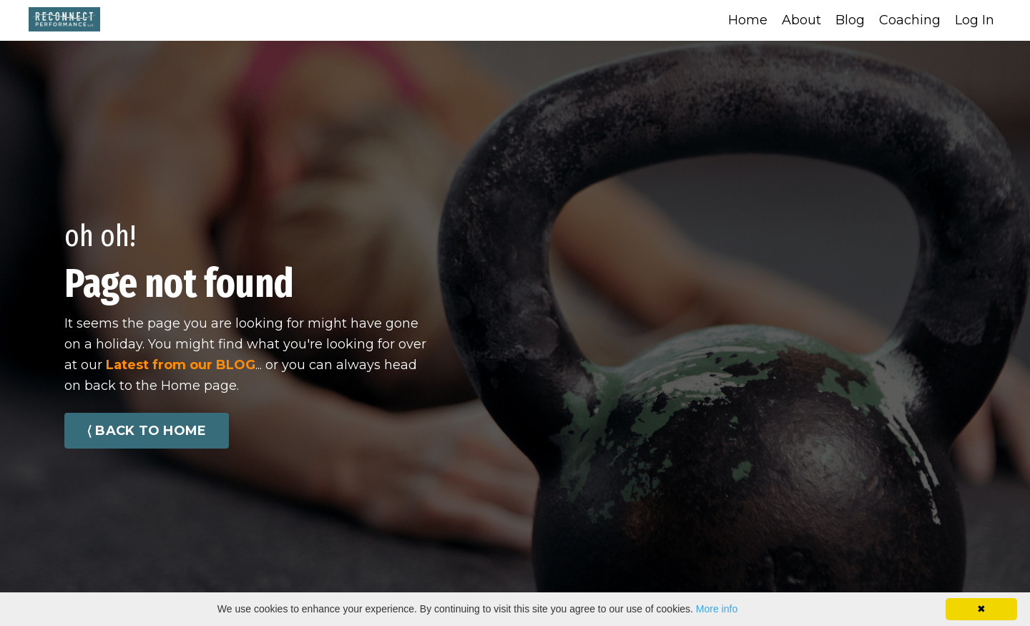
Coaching (910, 20)
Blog (850, 20)
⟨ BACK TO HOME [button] (146, 431)
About (801, 20)
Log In (974, 20)
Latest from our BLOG (180, 365)
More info (716, 609)
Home (747, 20)
